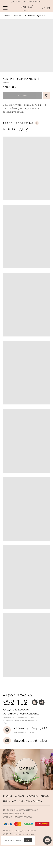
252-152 (15, 702)
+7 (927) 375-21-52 (17, 695)
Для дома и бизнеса (30, 801)
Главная (6, 15)
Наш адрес (9, 801)
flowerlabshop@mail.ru (30, 740)
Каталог (17, 15)
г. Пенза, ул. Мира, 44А (31, 728)
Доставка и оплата (38, 796)
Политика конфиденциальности (19, 830)
